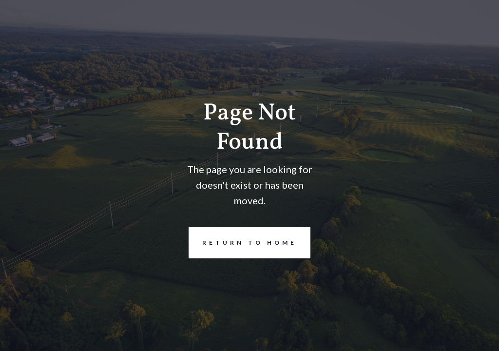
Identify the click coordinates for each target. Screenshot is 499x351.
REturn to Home (243, 242)
